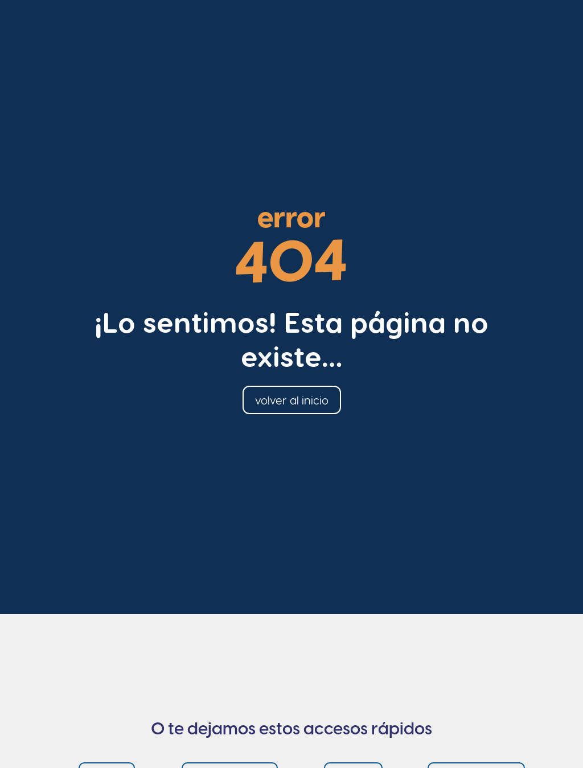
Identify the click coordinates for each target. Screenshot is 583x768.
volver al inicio (292, 400)
